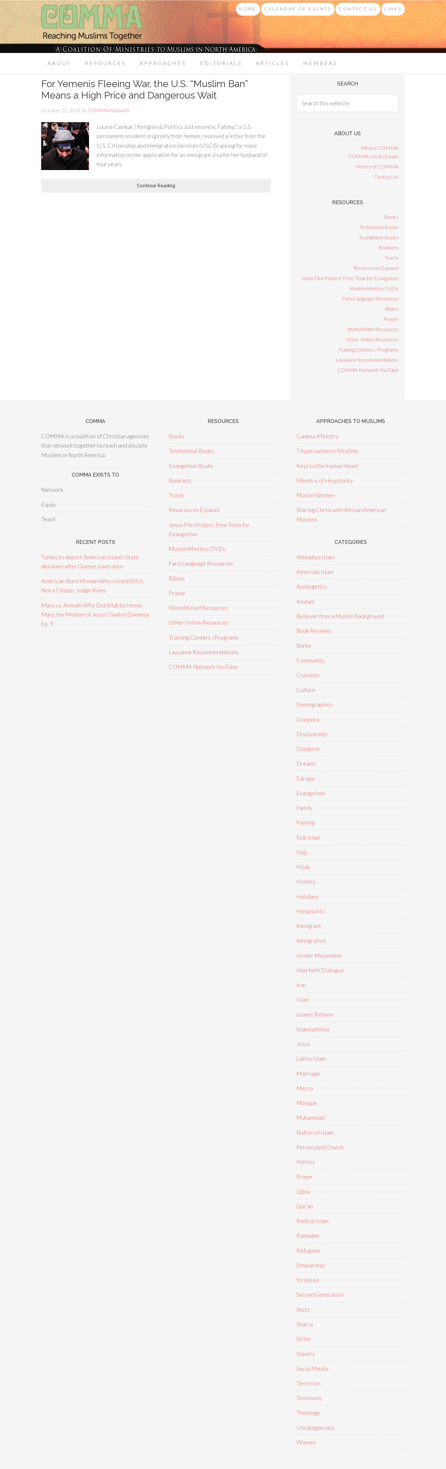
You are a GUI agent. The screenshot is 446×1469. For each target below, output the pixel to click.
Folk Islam (308, 837)
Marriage (308, 1073)
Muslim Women (315, 495)
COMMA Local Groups (373, 156)
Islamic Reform (314, 1014)
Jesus (303, 1043)
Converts (308, 675)
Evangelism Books (378, 237)
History (306, 881)
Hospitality (310, 911)
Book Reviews (313, 630)
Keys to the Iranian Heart (327, 465)
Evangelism (310, 793)
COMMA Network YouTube (367, 370)
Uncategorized (315, 1427)
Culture (306, 689)
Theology (308, 1412)
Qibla (303, 1191)
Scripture (307, 1279)
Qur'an (304, 1206)
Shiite (303, 1338)
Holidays (307, 896)
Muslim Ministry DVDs (373, 288)
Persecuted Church (320, 1147)
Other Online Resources (372, 339)
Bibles (391, 309)
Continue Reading (156, 185)
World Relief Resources (372, 329)
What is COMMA (379, 148)
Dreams (306, 763)
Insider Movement (319, 955)
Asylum (305, 601)
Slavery (305, 1353)
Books (391, 217)
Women (306, 1442)
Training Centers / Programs (368, 349)
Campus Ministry (317, 436)
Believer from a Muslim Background (340, 616)
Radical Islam (312, 1220)
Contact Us (386, 177)
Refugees (308, 1250)
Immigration (311, 940)
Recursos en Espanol (375, 268)
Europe (305, 778)
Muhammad (310, 1117)
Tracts (391, 258)
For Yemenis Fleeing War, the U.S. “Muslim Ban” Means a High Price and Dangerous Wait (144, 89)
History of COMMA (376, 166)
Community (310, 660)
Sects (303, 1309)
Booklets (388, 247)
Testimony (309, 1397)
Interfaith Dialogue (320, 970)
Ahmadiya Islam (315, 556)
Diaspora (307, 719)
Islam (302, 999)
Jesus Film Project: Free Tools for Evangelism (349, 278)
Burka (303, 645)
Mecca (304, 1088)
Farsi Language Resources (370, 298)
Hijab (303, 866)
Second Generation (320, 1294)
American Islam (314, 571)
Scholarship (310, 1265)
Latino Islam (311, 1058)
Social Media (312, 1368)
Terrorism (308, 1383)
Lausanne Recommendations (367, 360)
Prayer (390, 319)
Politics (305, 1161)
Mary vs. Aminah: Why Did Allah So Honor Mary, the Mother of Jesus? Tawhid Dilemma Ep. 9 (95, 614)
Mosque (306, 1102)
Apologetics (311, 586)
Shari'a (304, 1324)
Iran (301, 984)
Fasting (305, 822)
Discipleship (311, 734)
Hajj (301, 852)
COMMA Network (92, 26)
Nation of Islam (314, 1132)
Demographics (314, 704)
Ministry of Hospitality (324, 480)
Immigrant (308, 925)
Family (304, 807)
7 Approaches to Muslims (327, 450)
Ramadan (307, 1235)
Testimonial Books (378, 227)
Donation (308, 748)
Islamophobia (312, 1029)
